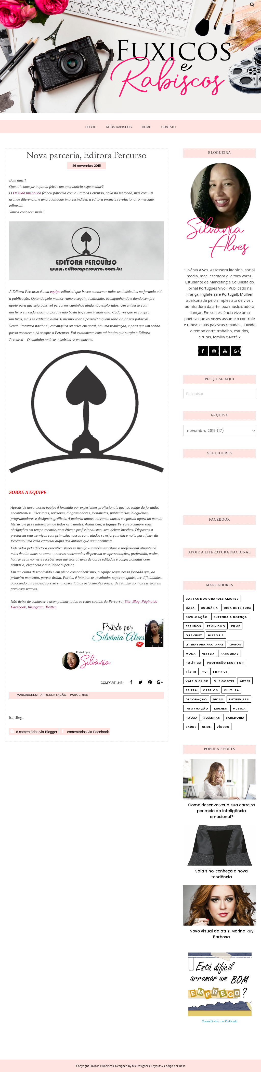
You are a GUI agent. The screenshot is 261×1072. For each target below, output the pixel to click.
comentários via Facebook (85, 734)
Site (127, 601)
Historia (216, 635)
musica (239, 708)
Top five (220, 672)
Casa (190, 608)
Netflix (208, 654)
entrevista (239, 699)
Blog (135, 601)
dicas (218, 699)
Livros (235, 644)
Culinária (209, 608)
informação (197, 708)
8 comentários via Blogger (33, 734)
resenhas (211, 718)
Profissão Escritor (225, 663)
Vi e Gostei (224, 681)
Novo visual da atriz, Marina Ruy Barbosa (222, 934)
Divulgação (197, 617)
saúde (191, 727)
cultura (231, 690)
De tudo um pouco (27, 193)
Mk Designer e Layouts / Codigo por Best (158, 1066)
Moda (191, 654)
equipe (55, 292)
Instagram (36, 607)
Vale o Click (197, 681)
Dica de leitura (237, 608)
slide (206, 727)
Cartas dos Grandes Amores (212, 599)
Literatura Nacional (205, 644)
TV (204, 672)
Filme (235, 626)
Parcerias (79, 697)
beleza (191, 690)
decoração (196, 699)
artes (245, 681)
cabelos (210, 690)
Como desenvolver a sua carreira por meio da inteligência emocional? (221, 810)
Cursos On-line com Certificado (219, 1021)
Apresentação (54, 697)
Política (193, 663)
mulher (220, 708)
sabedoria (235, 718)
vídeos (223, 727)
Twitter (50, 607)
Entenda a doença (230, 617)
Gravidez (194, 635)
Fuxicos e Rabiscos (102, 1066)
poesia (192, 718)
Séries (191, 672)
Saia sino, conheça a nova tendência (221, 874)
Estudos (193, 626)
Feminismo (216, 626)
